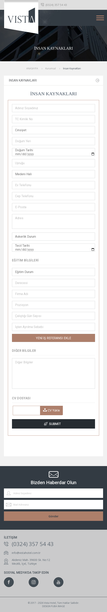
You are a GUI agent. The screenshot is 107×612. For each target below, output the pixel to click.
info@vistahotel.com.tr (26, 553)
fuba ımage (58, 606)
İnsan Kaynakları (23, 80)
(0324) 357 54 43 (56, 5)
